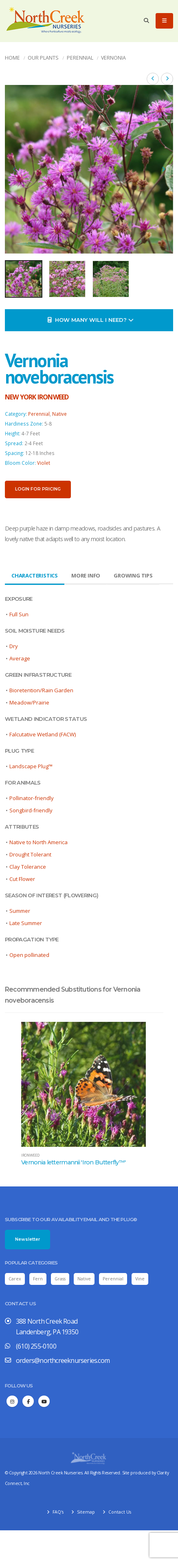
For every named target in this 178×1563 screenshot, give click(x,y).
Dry (13, 646)
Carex (15, 1279)
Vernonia (113, 57)
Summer (19, 910)
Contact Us (119, 1512)
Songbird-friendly (31, 810)
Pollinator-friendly (31, 798)
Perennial (80, 57)
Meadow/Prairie (29, 702)
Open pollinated (29, 955)
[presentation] (15, 169)
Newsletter (27, 1239)
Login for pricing (38, 489)
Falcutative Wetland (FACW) (42, 734)
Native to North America (38, 842)
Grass (60, 1279)
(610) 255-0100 (36, 1346)
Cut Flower (22, 879)
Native (59, 413)
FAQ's (57, 1512)
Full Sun (19, 614)
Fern (38, 1279)
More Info (85, 575)
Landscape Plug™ (31, 766)
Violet (43, 462)
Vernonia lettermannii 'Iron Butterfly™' (73, 1162)
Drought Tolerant (30, 854)
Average (19, 658)
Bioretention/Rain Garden (41, 690)
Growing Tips (133, 575)
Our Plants (43, 57)
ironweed (30, 1155)
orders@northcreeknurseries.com (63, 1360)
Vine (140, 1279)
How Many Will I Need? (91, 320)
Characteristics (34, 575)
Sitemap (85, 1512)
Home (12, 57)
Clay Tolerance (27, 866)
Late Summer (25, 923)
